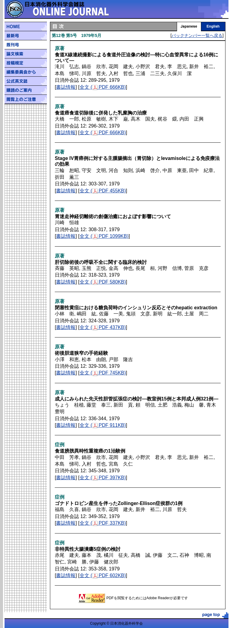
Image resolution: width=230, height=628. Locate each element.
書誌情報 (65, 87)
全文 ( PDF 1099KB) (104, 236)
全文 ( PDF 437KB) (103, 327)
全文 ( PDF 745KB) (103, 372)
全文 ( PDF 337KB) (103, 523)
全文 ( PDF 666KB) (103, 87)
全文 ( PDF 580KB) (103, 281)
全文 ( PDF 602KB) (103, 575)
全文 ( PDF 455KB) (103, 190)
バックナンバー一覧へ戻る (197, 35)
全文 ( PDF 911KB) (103, 425)
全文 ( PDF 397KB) (103, 477)
